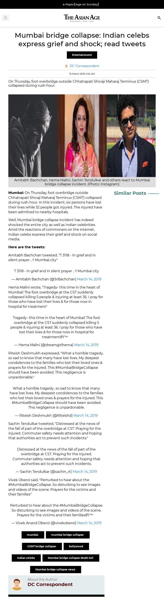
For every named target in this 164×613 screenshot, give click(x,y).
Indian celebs (26, 557)
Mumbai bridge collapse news (55, 569)
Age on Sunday (86, 4)
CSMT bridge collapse (42, 546)
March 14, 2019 (89, 279)
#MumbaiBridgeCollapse (33, 403)
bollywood (76, 546)
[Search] (159, 18)
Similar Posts (130, 193)
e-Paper (68, 4)
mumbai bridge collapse (67, 534)
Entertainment (82, 55)
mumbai (33, 534)
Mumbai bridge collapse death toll (71, 557)
